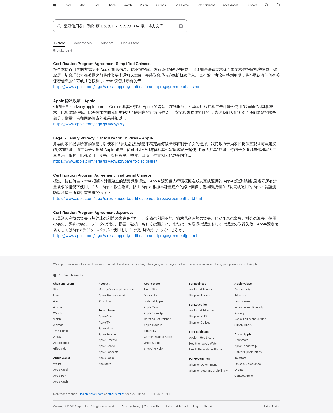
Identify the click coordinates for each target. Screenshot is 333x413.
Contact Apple (243, 375)
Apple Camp (151, 307)
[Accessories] (230, 5)
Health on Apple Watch (203, 343)
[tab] (59, 43)
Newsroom (241, 340)
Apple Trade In (153, 325)
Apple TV (104, 322)
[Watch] (128, 5)
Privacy (239, 313)
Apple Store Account (112, 295)
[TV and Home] (181, 5)
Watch (57, 313)
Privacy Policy (131, 406)
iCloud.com (106, 301)
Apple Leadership (245, 346)
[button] (266, 5)
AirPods (58, 325)
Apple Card (60, 369)
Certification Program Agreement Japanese (93, 212)
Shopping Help (153, 348)
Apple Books (106, 358)
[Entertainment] (206, 5)
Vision (57, 319)
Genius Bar (151, 295)
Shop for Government (203, 364)
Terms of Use (152, 406)
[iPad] (95, 5)
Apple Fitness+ (108, 340)
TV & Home (60, 331)
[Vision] (144, 5)
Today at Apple (153, 301)
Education (240, 295)
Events (238, 369)
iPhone (57, 307)
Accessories (61, 343)
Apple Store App (154, 313)
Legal (196, 406)
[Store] (68, 5)
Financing (150, 331)
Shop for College (199, 322)
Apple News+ (107, 346)
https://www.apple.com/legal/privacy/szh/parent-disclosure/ (105, 161)
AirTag (57, 337)
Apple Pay (59, 375)
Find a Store (151, 289)
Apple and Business (201, 289)
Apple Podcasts (108, 352)
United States (271, 406)
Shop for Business (200, 295)
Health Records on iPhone (205, 349)
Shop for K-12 (198, 316)
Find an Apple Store (91, 394)
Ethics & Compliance (247, 364)
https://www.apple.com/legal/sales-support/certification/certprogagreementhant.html (127, 198)
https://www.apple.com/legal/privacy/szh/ (88, 124)
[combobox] (120, 25)
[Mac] (82, 5)
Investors (240, 358)
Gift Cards (59, 348)
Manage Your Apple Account (117, 289)
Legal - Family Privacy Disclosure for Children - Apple (103, 138)
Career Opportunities (248, 352)
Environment (242, 301)
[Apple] (54, 5)
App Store (105, 364)
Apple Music (106, 328)
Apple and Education (202, 310)
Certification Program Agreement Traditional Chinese (102, 175)
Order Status (152, 343)
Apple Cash (60, 381)
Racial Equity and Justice (250, 319)
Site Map (209, 406)
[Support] (252, 5)
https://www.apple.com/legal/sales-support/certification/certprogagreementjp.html (125, 235)
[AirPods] (161, 5)
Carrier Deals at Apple (158, 337)
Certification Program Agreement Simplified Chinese (101, 63)
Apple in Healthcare (201, 337)
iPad (56, 301)
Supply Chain (243, 325)
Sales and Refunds (177, 406)
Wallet (57, 364)
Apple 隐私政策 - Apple (74, 101)
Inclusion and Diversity (248, 307)
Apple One (105, 316)
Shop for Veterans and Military (208, 370)
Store (56, 289)
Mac (56, 295)
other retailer (116, 394)
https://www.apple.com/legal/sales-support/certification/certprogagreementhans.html (127, 86)
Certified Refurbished (157, 319)
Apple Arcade (107, 334)
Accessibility (242, 289)
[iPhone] (111, 5)
